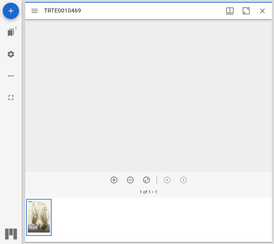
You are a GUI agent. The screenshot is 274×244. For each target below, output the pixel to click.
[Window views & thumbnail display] (230, 11)
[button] (39, 217)
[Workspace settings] (11, 54)
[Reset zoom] (146, 180)
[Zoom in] (114, 180)
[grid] (148, 220)
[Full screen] (11, 97)
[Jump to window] (11, 32)
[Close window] (262, 11)
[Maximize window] (246, 11)
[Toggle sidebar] (34, 11)
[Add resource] (11, 11)
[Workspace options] (11, 76)
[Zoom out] (130, 180)
